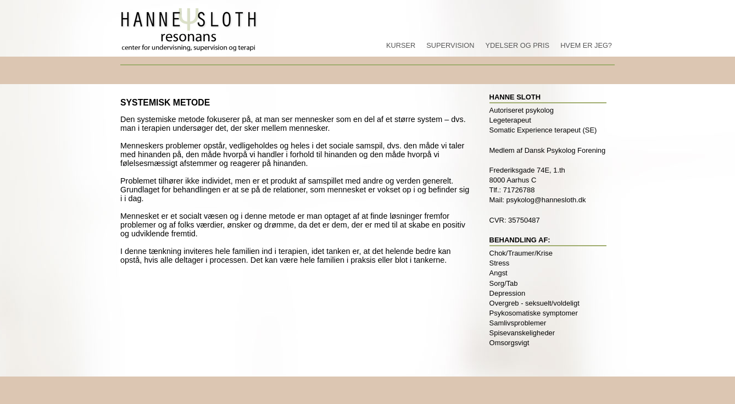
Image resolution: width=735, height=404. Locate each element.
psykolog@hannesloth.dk (546, 200)
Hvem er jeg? (586, 45)
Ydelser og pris (517, 45)
